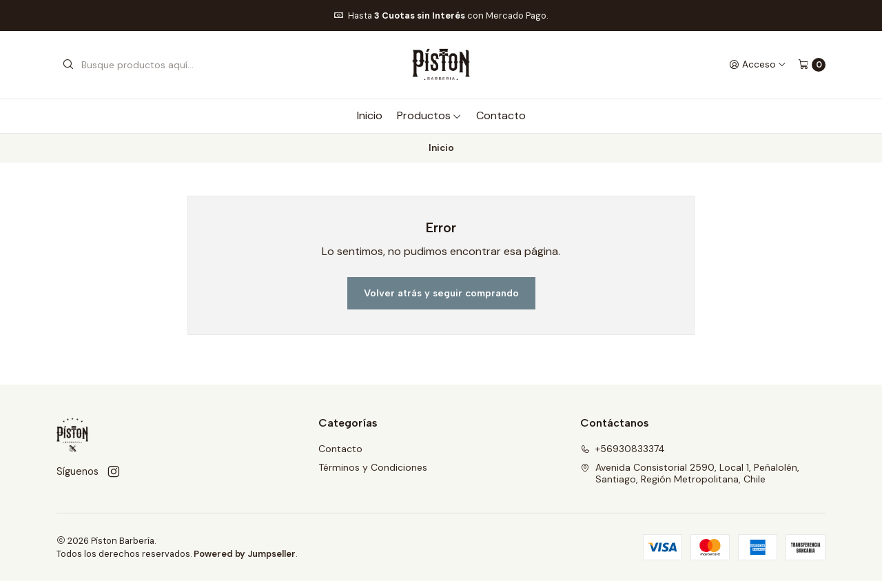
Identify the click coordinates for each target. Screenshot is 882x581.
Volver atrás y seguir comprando (441, 293)
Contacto (501, 115)
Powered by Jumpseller (245, 554)
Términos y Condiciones (372, 467)
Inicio (369, 115)
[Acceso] (757, 64)
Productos (429, 115)
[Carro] (811, 65)
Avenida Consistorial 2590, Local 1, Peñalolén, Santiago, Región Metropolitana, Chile (689, 473)
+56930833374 (622, 448)
